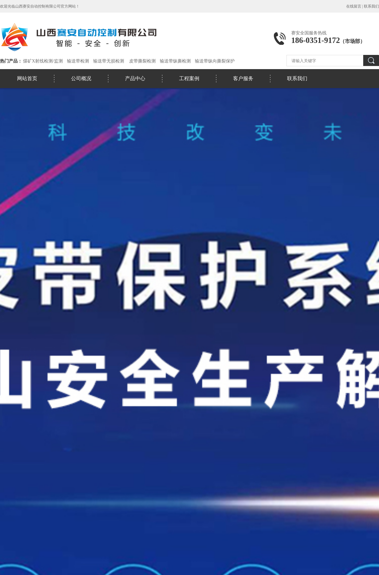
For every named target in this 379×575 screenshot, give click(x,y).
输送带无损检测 (108, 61)
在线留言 (353, 6)
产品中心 (135, 78)
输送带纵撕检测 (175, 61)
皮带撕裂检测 (142, 61)
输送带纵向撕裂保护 (215, 61)
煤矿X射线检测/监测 (43, 61)
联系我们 (371, 6)
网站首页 (27, 78)
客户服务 (243, 78)
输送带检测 (78, 61)
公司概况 (81, 78)
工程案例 (189, 78)
